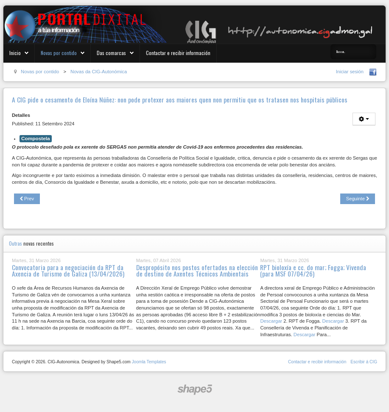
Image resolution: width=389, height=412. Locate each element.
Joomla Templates (149, 361)
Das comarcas (111, 52)
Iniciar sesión (350, 71)
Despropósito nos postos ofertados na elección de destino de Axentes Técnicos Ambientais (197, 270)
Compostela (35, 138)
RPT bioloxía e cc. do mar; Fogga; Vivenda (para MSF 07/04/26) (313, 270)
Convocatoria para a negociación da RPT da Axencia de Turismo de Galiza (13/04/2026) (68, 270)
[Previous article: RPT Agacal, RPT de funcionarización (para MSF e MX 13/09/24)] (27, 199)
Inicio (15, 52)
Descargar (271, 321)
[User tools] (364, 119)
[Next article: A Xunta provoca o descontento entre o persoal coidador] (357, 199)
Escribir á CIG (363, 361)
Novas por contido (59, 52)
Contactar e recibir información (178, 52)
